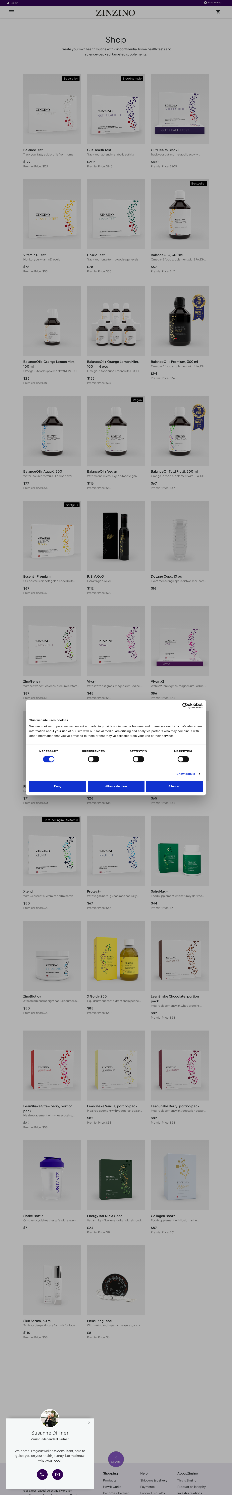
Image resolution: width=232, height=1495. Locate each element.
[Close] (89, 1421)
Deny (57, 786)
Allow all (174, 786)
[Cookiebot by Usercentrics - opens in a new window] (185, 706)
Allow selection (116, 786)
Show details (186, 773)
